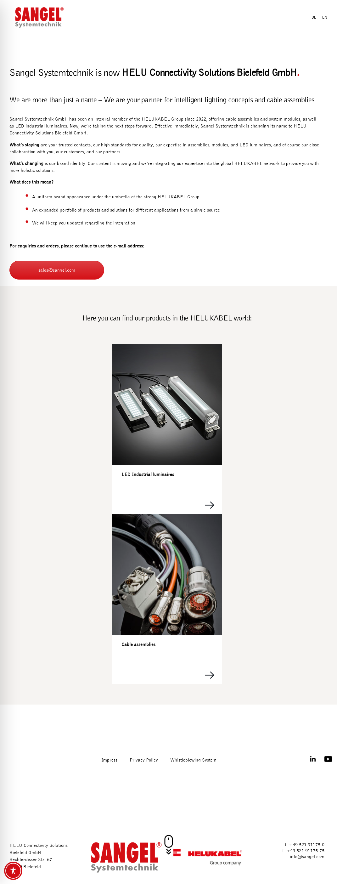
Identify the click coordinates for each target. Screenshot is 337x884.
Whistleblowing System (193, 760)
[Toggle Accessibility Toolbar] (13, 870)
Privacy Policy (144, 760)
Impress (109, 760)
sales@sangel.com (56, 270)
